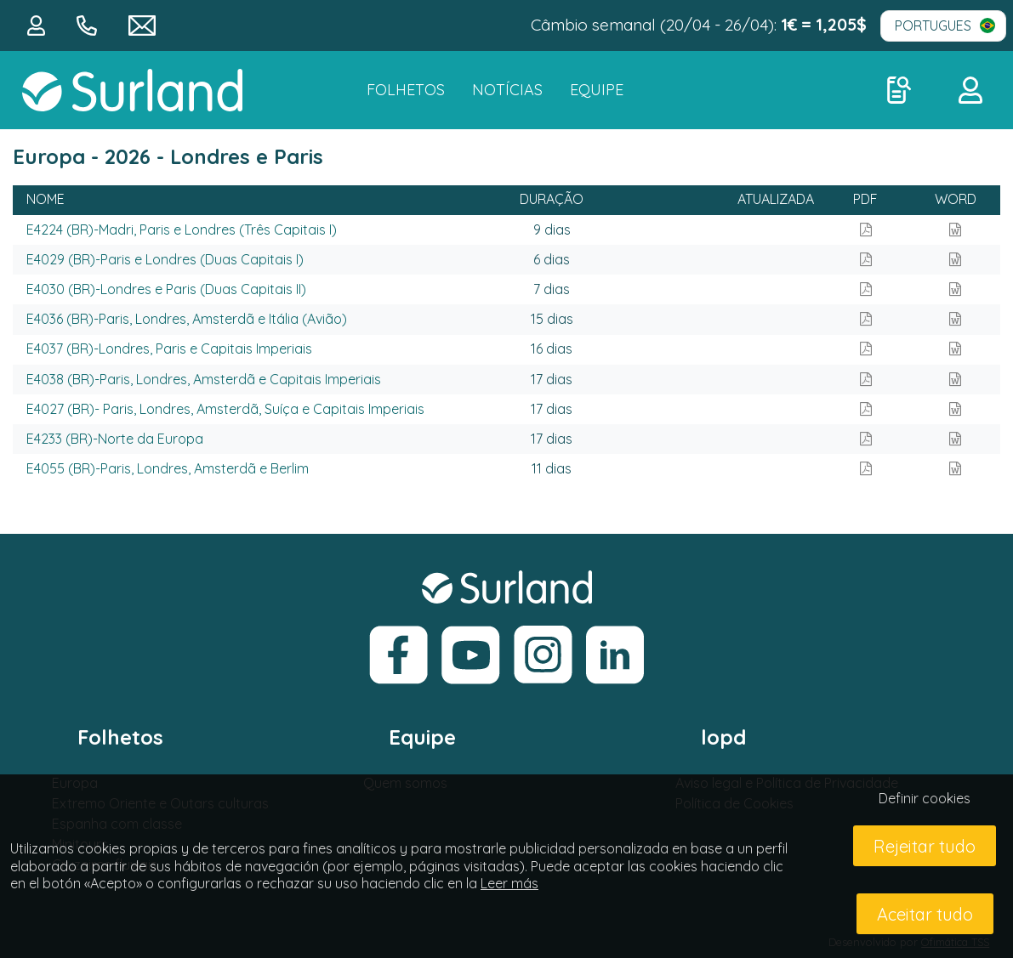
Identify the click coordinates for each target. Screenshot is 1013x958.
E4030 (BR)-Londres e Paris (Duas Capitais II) (166, 289)
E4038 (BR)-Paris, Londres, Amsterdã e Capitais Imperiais (203, 379)
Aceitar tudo (925, 914)
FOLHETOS (406, 89)
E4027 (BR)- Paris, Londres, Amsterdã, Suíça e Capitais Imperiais (225, 408)
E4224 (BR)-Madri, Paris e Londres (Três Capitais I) (181, 229)
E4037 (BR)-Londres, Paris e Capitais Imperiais (169, 348)
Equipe (596, 89)
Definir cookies (924, 798)
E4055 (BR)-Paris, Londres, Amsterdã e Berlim (167, 468)
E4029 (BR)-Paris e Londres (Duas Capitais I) (165, 259)
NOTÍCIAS (507, 89)
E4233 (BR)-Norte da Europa (114, 438)
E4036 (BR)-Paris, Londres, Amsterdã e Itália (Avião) (186, 318)
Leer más (509, 883)
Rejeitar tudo (925, 846)
